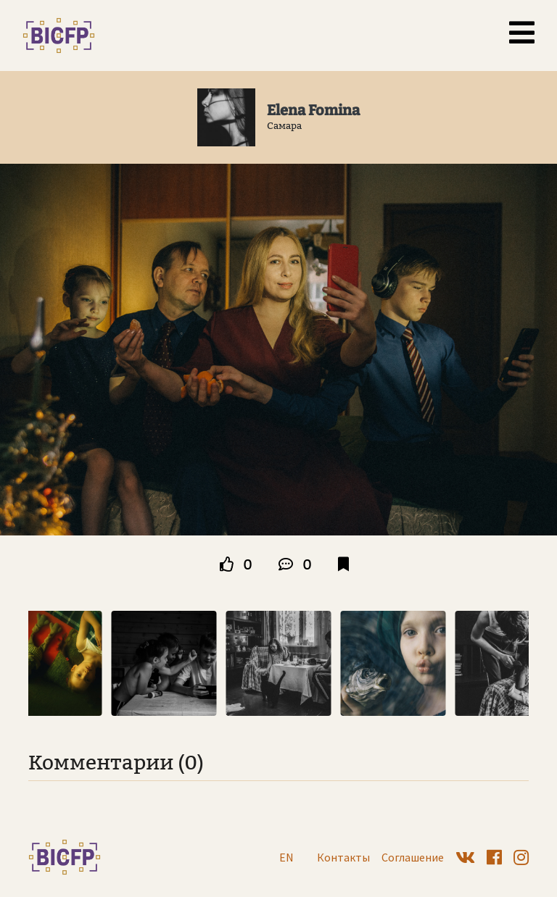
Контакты (343, 857)
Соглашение (412, 857)
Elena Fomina (313, 110)
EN (286, 857)
